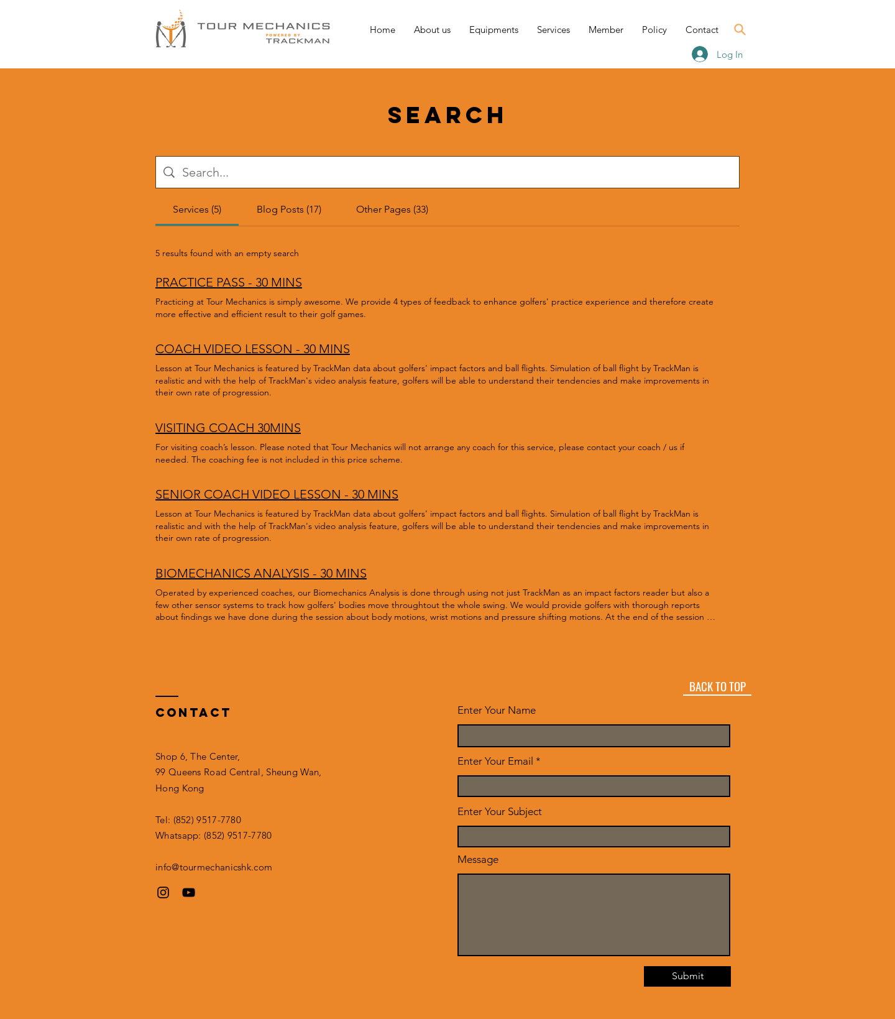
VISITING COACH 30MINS (228, 427)
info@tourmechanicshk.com (213, 867)
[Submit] (687, 976)
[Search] (739, 29)
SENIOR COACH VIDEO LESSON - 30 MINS (276, 494)
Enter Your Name (496, 710)
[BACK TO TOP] (717, 686)
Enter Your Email (495, 761)
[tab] (197, 209)
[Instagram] (163, 892)
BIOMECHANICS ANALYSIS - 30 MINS (261, 573)
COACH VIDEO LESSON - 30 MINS (252, 348)
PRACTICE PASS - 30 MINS (228, 282)
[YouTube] (188, 892)
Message (477, 859)
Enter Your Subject (499, 811)
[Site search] (457, 172)
